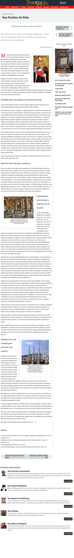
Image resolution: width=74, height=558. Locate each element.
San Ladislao (13, 511)
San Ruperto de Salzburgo (18, 498)
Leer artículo (68, 481)
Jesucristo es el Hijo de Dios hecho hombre (14, 456)
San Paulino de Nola (60, 103)
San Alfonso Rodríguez (17, 523)
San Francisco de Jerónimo (19, 471)
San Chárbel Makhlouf (17, 486)
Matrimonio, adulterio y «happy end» (39, 456)
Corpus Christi (59, 88)
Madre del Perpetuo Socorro (63, 95)
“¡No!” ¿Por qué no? (60, 92)
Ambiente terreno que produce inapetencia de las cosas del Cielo (63, 113)
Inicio (7, 7)
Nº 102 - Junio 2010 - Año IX (62, 80)
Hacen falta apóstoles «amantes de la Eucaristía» (64, 84)
